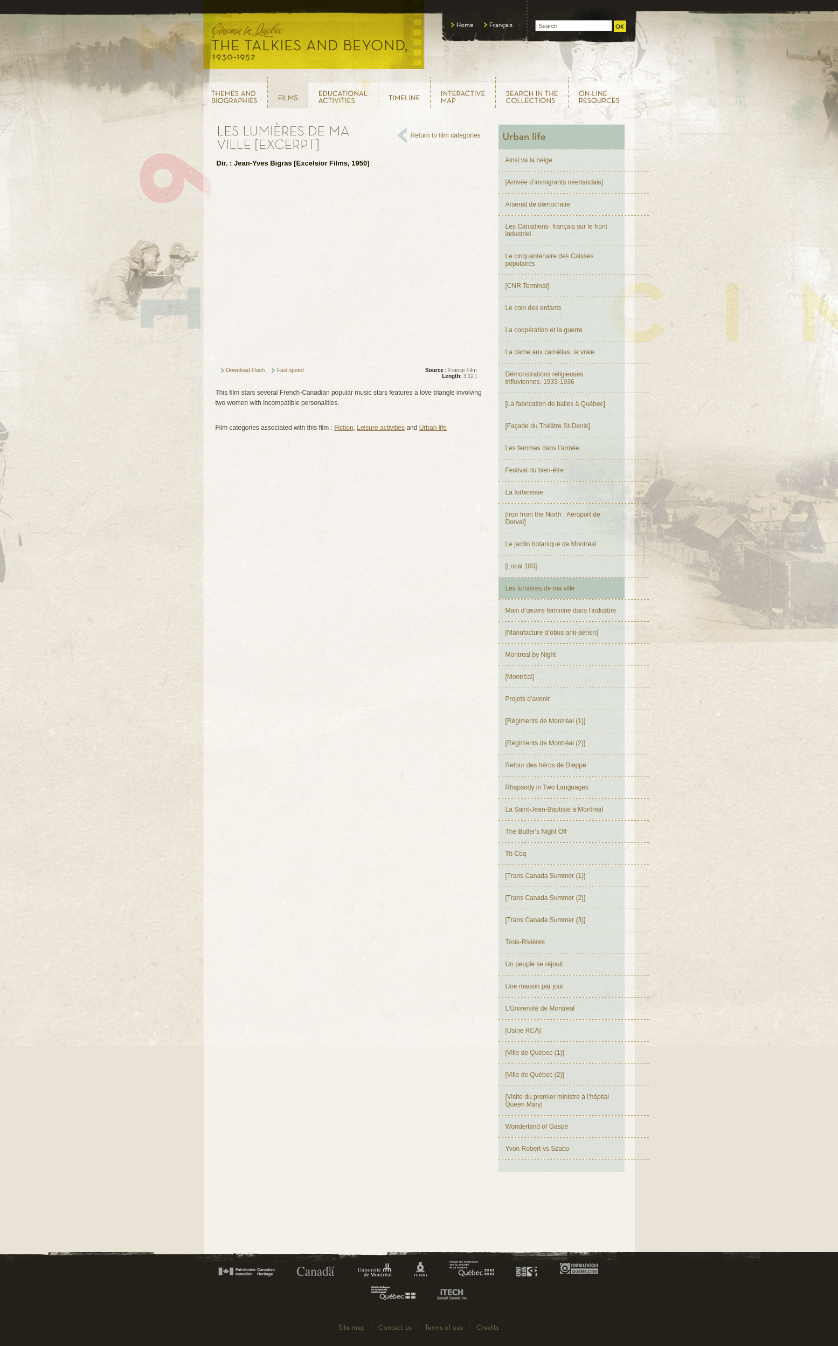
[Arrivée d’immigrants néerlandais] (554, 182)
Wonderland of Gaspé (537, 1126)
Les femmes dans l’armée (542, 448)
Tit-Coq (516, 853)
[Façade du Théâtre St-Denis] (547, 426)
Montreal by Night (530, 654)
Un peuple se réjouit (534, 964)
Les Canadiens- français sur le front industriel (556, 230)
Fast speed (290, 370)
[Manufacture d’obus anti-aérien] (551, 632)
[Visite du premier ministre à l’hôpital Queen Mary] (557, 1100)
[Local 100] (521, 566)
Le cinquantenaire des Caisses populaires (549, 259)
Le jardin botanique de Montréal (551, 544)
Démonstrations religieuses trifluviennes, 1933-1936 (544, 378)
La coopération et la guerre (544, 330)
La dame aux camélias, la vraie (549, 352)
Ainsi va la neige (528, 160)
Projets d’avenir (527, 699)
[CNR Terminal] (527, 286)
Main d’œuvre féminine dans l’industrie (560, 610)
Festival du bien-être (534, 470)
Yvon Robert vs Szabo (537, 1148)
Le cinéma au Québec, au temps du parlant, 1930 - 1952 (314, 37)
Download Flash (245, 370)
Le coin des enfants (533, 308)
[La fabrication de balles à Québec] (555, 404)
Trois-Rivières (525, 942)
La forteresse (524, 492)
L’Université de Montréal (540, 1008)
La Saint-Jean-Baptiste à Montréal (554, 809)
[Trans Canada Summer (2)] (545, 898)
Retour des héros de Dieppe (545, 765)
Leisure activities (381, 427)
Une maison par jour (534, 986)
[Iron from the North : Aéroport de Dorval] (552, 518)
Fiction (343, 427)
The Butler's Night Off (536, 831)
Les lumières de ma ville (540, 588)
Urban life (433, 427)
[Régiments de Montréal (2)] (545, 743)
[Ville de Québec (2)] (534, 1075)
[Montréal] (519, 677)
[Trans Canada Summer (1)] (545, 876)
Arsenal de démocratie (537, 204)
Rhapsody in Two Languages (547, 787)
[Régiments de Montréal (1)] (545, 721)
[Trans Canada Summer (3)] (545, 920)
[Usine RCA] (523, 1030)
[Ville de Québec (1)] (534, 1052)
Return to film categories (446, 135)
